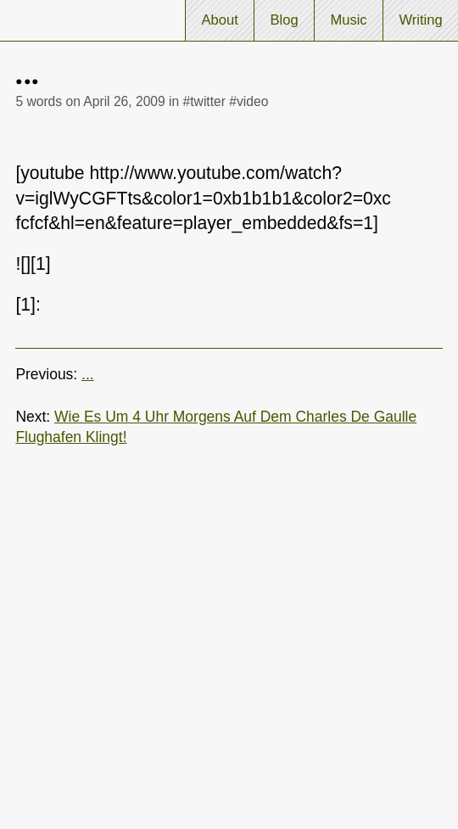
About (219, 20)
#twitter (204, 101)
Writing (420, 20)
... (87, 374)
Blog (285, 20)
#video (248, 101)
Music (348, 20)
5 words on (90, 101)
